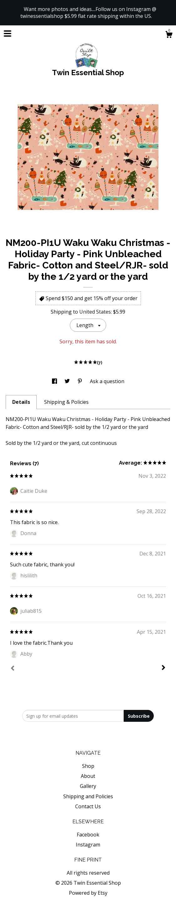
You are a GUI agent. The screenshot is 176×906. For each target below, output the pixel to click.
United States (95, 311)
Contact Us (88, 806)
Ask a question (107, 381)
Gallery (88, 786)
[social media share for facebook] (55, 381)
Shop (88, 766)
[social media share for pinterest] (80, 381)
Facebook (88, 834)
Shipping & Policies (66, 401)
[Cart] (168, 35)
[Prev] (12, 668)
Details (21, 401)
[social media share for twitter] (68, 381)
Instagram (88, 844)
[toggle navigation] (7, 33)
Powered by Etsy (88, 892)
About (88, 776)
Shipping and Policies (88, 796)
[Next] (163, 668)
